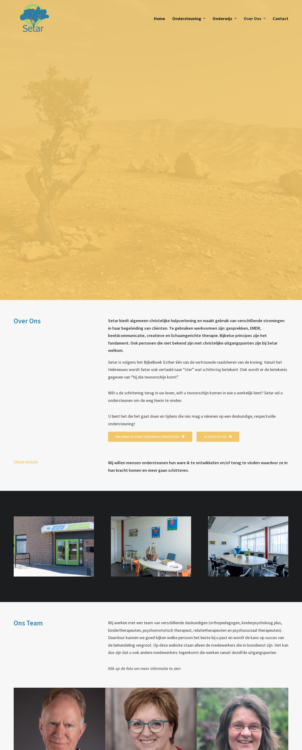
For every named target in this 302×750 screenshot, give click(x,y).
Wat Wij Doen (103, 703)
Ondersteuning (188, 20)
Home (159, 20)
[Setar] (32, 20)
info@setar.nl (171, 718)
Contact (280, 20)
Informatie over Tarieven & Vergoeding (150, 204)
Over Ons (254, 20)
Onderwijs (224, 20)
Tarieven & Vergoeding (111, 709)
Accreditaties (218, 204)
